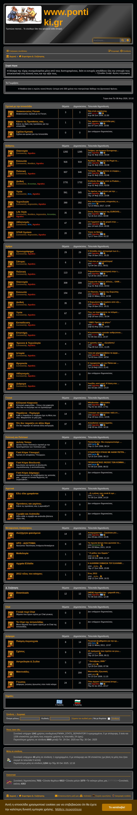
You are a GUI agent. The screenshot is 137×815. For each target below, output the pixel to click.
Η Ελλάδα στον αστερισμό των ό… (104, 251)
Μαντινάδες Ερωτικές (98, 671)
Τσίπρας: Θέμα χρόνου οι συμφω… (104, 171)
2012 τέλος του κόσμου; (29, 573)
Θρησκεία (21, 363)
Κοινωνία (21, 161)
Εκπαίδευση (23, 322)
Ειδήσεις (10, 146)
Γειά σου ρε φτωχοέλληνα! (100, 261)
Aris (29, 194)
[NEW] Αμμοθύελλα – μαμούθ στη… (104, 592)
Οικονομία (22, 150)
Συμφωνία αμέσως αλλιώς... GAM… (104, 282)
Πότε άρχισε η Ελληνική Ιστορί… (103, 682)
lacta (94, 444)
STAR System (24, 232)
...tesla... (96, 566)
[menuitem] (125, 51)
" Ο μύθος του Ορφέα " (98, 553)
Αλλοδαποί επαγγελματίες (100, 423)
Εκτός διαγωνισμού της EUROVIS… (104, 212)
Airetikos (31, 163)
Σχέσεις (20, 651)
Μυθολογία (22, 553)
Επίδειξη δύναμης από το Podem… (104, 181)
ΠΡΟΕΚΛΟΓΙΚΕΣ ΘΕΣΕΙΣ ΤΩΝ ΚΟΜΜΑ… (107, 462)
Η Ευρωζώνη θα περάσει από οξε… (104, 302)
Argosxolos (32, 204)
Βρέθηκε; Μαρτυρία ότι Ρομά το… (103, 161)
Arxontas (32, 184)
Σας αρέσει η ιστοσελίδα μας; (101, 121)
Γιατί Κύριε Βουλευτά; (28, 462)
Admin (95, 113)
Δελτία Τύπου (23, 442)
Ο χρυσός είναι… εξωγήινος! (101, 343)
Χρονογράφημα (25, 251)
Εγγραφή (21, 714)
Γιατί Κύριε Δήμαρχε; (28, 472)
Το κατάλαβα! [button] (117, 807)
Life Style (21, 212)
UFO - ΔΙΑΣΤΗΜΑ (25, 543)
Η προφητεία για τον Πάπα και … (103, 363)
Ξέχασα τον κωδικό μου (81, 718)
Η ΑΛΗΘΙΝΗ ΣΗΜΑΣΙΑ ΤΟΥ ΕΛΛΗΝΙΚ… (106, 563)
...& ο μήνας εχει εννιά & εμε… (102, 493)
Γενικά (9, 398)
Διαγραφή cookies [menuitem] (123, 796)
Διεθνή (20, 181)
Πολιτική (21, 171)
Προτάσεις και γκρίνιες (28, 503)
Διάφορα (21, 383)
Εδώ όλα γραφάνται (27, 493)
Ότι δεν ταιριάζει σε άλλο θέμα (33, 423)
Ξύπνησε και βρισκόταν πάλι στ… (104, 413)
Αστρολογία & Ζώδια (28, 661)
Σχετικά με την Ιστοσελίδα (19, 106)
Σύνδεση (10, 714)
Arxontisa (96, 495)
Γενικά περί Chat (25, 612)
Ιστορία (20, 353)
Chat (8, 607)
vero (94, 556)
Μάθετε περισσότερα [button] (68, 809)
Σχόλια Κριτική (24, 131)
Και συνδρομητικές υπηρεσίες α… (104, 201)
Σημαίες (10, 696)
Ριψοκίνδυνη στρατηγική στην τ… (104, 271)
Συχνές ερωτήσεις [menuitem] (103, 796)
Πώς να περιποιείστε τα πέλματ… (103, 312)
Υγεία (19, 191)
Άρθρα (9, 246)
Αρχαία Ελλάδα (24, 563)
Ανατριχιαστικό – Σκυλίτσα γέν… (103, 533)
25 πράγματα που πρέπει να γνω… (104, 651)
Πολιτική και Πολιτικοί (17, 437)
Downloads (22, 592)
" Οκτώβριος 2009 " (97, 661)
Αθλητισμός (22, 222)
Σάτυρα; (20, 261)
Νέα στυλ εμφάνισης (97, 111)
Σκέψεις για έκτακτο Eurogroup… (103, 150)
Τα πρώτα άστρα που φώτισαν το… (104, 543)
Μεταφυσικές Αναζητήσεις (19, 528)
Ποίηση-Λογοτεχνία (27, 641)
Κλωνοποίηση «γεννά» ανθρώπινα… (105, 332)
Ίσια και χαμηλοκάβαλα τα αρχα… (104, 353)
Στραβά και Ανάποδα (27, 513)
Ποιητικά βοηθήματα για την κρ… (103, 641)
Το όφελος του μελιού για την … (103, 191)
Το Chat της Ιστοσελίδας (29, 622)
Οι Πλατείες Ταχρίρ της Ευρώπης (103, 292)
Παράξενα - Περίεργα (28, 413)
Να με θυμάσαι (101, 718)
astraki (95, 653)
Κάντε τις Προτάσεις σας (30, 121)
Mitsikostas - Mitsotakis (99, 402)
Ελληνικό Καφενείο (27, 402)
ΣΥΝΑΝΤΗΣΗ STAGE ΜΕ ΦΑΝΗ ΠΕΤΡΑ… (107, 452)
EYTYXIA (112, 780)
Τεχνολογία (22, 201)
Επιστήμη (21, 332)
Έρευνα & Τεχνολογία (28, 343)
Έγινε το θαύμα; (95, 232)
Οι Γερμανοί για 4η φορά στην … (103, 222)
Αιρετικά (10, 488)
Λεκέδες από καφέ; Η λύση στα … (103, 383)
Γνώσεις (21, 682)
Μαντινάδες (22, 671)
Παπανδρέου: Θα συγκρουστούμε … (105, 442)
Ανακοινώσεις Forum (28, 111)
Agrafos (96, 123)
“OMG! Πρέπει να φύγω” (99, 322)
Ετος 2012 (92, 573)
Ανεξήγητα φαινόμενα (28, 533)
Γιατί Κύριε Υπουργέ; (28, 452)
